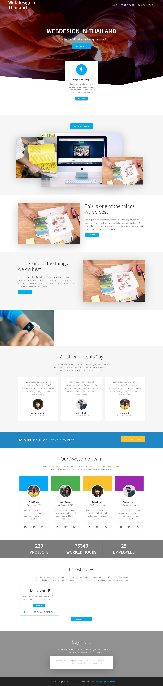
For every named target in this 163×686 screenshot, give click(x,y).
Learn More (25, 292)
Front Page (128, 5)
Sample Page (145, 5)
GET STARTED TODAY (133, 439)
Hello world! (81, 46)
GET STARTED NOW (81, 126)
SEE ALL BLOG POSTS (81, 619)
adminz (29, 612)
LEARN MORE (81, 99)
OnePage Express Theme (105, 681)
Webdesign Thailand (22, 5)
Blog (114, 5)
